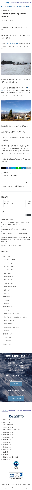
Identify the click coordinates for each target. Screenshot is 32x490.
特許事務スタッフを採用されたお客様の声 (16, 317)
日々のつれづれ (6, 10)
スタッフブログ (7, 256)
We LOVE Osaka (8, 266)
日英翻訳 (6, 303)
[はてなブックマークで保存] (13, 168)
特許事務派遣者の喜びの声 (11, 327)
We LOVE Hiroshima (10, 259)
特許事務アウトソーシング (11, 313)
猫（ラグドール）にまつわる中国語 (11, 246)
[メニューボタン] (2, 2)
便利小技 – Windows (10, 280)
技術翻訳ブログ (7, 297)
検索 (2, 212)
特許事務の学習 (8, 324)
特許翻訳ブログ (7, 334)
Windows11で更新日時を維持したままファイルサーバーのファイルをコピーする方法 (15, 223)
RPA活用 (6, 310)
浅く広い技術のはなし (10, 286)
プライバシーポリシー (24, 484)
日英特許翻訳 (7, 341)
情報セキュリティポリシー (9, 484)
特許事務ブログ (7, 307)
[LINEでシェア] (18, 168)
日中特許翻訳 (7, 337)
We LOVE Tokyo (8, 270)
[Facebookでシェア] (8, 168)
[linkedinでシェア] (23, 168)
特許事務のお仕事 (9, 320)
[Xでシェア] (3, 168)
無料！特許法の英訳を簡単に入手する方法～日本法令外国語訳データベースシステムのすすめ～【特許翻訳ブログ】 (15, 239)
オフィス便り (7, 273)
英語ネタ (6, 293)
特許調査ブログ (7, 344)
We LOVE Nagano (9, 263)
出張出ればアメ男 (12, 44)
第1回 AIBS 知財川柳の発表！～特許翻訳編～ (14, 229)
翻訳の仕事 (7, 290)
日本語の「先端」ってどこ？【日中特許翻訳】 (14, 233)
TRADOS (6, 300)
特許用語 (6, 330)
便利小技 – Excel (9, 276)
